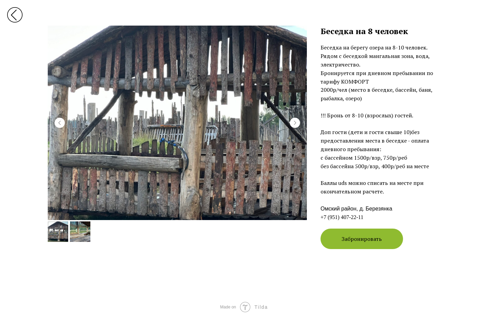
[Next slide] (295, 123)
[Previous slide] (60, 123)
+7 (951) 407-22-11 (342, 217)
